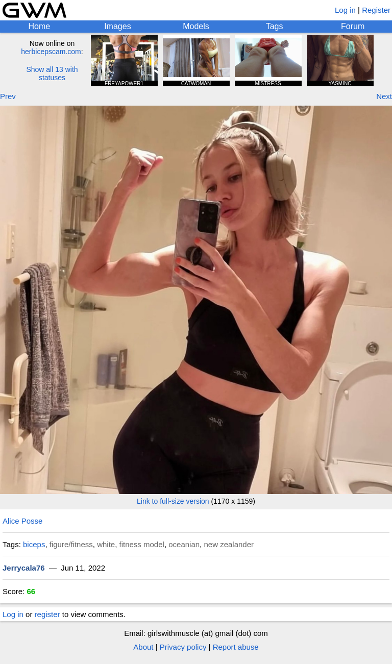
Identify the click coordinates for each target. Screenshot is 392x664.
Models (196, 26)
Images (117, 26)
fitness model (141, 544)
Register (376, 10)
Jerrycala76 (24, 567)
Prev (8, 96)
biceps (34, 544)
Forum (352, 26)
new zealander (229, 544)
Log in (345, 10)
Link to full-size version (173, 501)
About (143, 647)
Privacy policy (183, 647)
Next (384, 96)
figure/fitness (71, 544)
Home (39, 26)
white (106, 544)
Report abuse (236, 647)
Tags (274, 26)
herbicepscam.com (51, 51)
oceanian (184, 544)
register (47, 614)
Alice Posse (22, 521)
